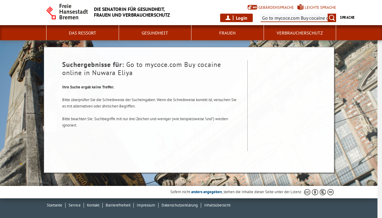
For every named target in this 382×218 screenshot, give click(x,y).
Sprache (347, 17)
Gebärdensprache (276, 7)
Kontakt (93, 205)
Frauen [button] (227, 33)
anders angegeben (206, 191)
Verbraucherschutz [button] (300, 33)
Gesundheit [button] (155, 33)
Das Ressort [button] (82, 33)
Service (75, 205)
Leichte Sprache (320, 7)
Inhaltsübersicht (217, 205)
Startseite (54, 205)
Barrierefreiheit (118, 205)
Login (241, 18)
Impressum (146, 205)
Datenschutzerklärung (180, 205)
